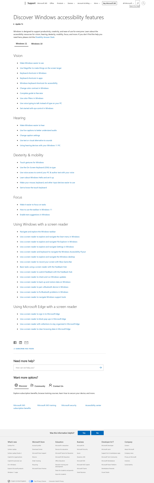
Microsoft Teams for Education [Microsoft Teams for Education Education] (64, 453)
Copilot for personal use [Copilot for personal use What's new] (15, 461)
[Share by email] (25, 342)
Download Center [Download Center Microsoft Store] (37, 449)
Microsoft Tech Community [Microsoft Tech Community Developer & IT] (109, 457)
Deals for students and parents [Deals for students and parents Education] (64, 470)
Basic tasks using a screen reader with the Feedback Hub (43, 267)
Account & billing (84, 3)
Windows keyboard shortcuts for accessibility (39, 83)
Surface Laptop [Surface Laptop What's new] (12, 449)
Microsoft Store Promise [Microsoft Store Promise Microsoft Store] (39, 468)
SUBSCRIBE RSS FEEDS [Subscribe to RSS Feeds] (25, 349)
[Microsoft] (16, 3)
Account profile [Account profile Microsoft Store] (36, 445)
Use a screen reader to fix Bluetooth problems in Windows (44, 292)
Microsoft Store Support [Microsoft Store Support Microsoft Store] (39, 453)
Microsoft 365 (42, 3)
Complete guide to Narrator (31, 93)
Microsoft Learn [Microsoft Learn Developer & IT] (106, 449)
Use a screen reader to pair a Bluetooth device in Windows (44, 287)
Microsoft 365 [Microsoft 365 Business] (81, 461)
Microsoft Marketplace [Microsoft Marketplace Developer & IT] (108, 461)
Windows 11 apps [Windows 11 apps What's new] (13, 472)
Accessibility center (93, 405)
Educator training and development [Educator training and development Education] (61, 465)
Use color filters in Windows (31, 98)
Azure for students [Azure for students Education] (60, 474)
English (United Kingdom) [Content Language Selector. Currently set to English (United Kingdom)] (18, 481)
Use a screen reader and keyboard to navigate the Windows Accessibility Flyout (53, 251)
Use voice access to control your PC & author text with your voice (47, 172)
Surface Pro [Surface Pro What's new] (11, 445)
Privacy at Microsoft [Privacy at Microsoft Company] (130, 457)
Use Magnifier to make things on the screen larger (41, 68)
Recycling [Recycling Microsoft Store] (35, 465)
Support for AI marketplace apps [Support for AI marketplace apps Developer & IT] (111, 453)
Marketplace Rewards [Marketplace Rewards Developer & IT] (108, 468)
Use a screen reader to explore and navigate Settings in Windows (47, 246)
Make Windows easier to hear (32, 125)
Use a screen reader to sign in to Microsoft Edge (40, 314)
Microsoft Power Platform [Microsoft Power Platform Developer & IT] (109, 465)
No (97, 433)
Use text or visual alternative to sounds (36, 140)
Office (52, 3)
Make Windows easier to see (32, 63)
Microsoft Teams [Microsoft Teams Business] (82, 468)
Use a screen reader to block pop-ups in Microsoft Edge (43, 319)
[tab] (21, 43)
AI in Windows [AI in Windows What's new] (12, 465)
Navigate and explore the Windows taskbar (38, 231)
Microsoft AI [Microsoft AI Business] (80, 445)
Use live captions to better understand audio (38, 130)
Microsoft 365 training (46, 405)
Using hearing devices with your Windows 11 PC (40, 145)
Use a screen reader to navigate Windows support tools (43, 297)
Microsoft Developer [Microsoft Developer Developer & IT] (107, 445)
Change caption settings (30, 135)
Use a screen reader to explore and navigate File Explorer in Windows (48, 241)
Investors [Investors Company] (127, 461)
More (96, 3)
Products (60, 3)
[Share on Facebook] (15, 342)
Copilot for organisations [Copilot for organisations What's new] (15, 457)
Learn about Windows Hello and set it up (37, 177)
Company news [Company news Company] (129, 453)
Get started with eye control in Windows (36, 108)
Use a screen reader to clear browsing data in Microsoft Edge (45, 329)
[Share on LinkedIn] (19, 342)
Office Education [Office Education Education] (60, 461)
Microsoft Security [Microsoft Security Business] (82, 449)
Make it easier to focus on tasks (33, 204)
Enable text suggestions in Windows (35, 214)
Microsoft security (68, 405)
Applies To (19, 24)
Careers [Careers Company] (127, 445)
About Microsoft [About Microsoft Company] (129, 449)
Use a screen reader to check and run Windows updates (43, 277)
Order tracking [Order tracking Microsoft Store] (36, 461)
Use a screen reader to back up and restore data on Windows (45, 282)
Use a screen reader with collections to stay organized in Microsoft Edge (50, 324)
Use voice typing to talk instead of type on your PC (41, 103)
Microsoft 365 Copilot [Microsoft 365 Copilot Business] (83, 465)
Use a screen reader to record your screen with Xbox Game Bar (46, 261)
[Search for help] (137, 3)
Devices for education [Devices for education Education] (61, 449)
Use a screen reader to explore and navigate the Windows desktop (47, 256)
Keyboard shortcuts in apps (31, 78)
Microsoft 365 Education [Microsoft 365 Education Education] (62, 457)
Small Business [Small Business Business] (81, 472)
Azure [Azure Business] (78, 453)
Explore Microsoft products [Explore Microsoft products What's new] (15, 468)
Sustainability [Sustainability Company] (129, 465)
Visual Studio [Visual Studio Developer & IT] (105, 472)
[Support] (31, 3)
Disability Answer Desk (44, 37)
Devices (70, 3)
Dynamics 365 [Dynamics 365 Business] (81, 457)
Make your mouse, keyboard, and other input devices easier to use (47, 182)
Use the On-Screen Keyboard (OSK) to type (38, 167)
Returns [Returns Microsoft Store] (34, 457)
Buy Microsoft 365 (109, 3)
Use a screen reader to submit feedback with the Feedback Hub (46, 272)
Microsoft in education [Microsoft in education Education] (61, 445)
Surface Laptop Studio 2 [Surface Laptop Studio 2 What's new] (15, 453)
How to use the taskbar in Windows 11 (36, 209)
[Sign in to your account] (143, 3)
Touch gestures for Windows (32, 162)
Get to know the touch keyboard (33, 187)
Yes (84, 433)
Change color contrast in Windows (34, 88)
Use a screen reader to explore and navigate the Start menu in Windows (50, 236)
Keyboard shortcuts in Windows (33, 73)
